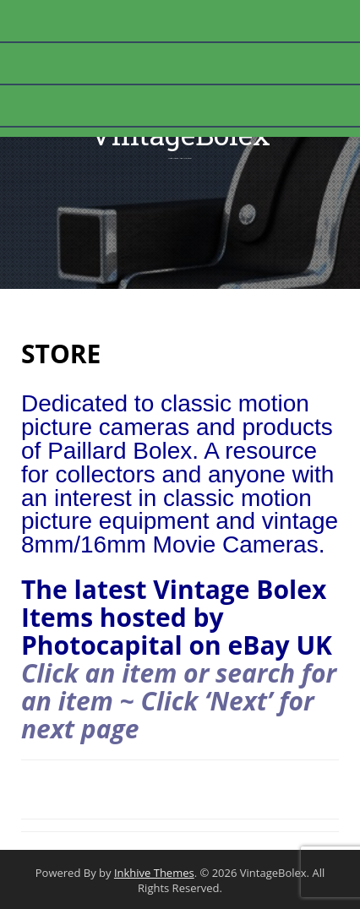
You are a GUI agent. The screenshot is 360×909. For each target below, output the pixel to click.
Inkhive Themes (154, 872)
